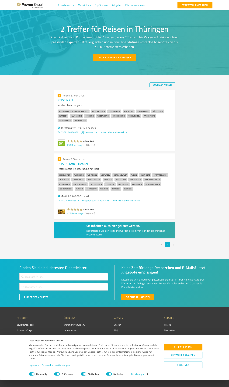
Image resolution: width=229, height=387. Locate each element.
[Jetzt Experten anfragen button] (114, 57)
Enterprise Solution (26, 341)
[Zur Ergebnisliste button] (36, 297)
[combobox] (63, 276)
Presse (149, 324)
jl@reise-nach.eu (90, 132)
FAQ (104, 330)
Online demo (152, 335)
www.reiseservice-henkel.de (126, 200)
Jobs (60, 341)
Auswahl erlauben (183, 362)
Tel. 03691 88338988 (68, 132)
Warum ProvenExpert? (68, 324)
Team (60, 335)
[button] (66, 5)
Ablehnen (183, 372)
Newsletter (151, 330)
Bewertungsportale (111, 335)
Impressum (34, 372)
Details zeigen (137, 381)
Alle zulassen (183, 354)
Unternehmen (64, 330)
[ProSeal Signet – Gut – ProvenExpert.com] (200, 330)
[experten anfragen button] (194, 5)
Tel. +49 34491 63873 (68, 200)
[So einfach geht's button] (137, 297)
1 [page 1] (167, 244)
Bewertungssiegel (25, 324)
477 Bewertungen (75, 213)
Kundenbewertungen (112, 341)
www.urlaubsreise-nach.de (114, 132)
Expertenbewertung (155, 341)
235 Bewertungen (75, 144)
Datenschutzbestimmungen (56, 372)
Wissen (105, 324)
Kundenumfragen (25, 330)
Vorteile (20, 335)
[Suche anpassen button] (162, 84)
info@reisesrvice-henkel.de (95, 200)
